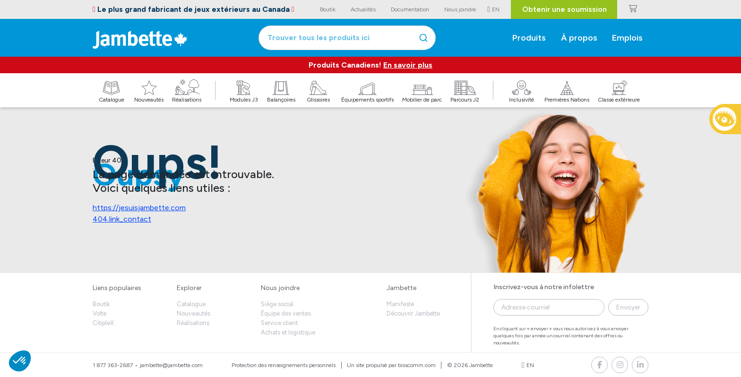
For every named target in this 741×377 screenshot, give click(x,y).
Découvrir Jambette (413, 313)
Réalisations (193, 322)
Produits (529, 38)
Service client (279, 322)
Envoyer (628, 307)
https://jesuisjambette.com (139, 207)
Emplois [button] (627, 38)
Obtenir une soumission (564, 9)
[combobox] (347, 38)
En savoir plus (407, 64)
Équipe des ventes (286, 313)
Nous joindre (280, 288)
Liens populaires (117, 288)
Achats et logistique (288, 332)
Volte (99, 313)
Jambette (401, 288)
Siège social (277, 304)
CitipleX (103, 322)
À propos (579, 38)
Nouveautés (193, 313)
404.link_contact (122, 218)
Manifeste (400, 304)
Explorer (189, 288)
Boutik (101, 304)
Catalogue (191, 304)
